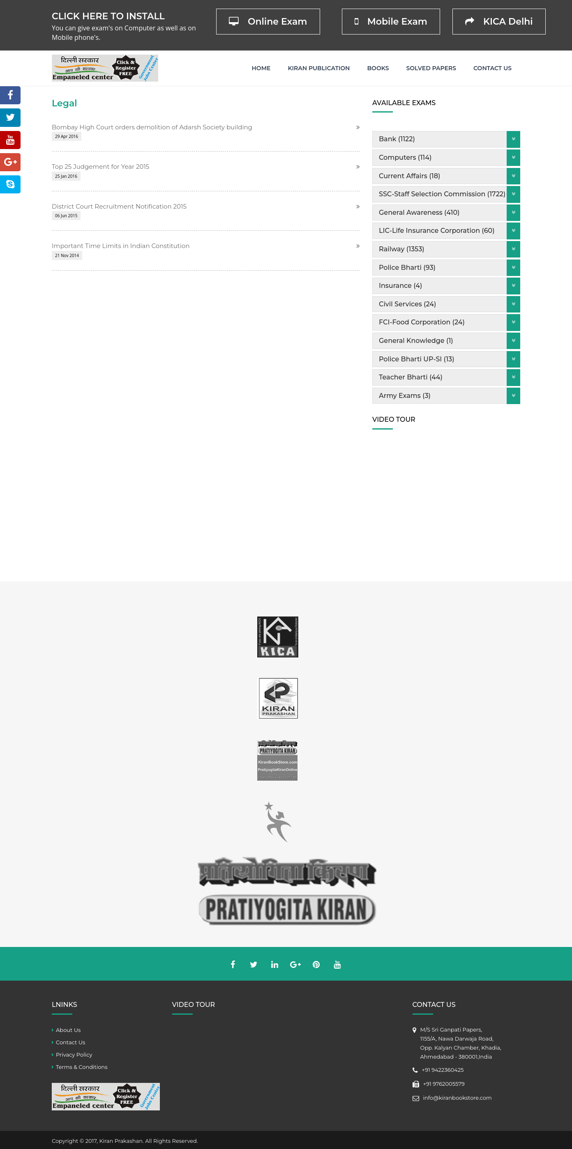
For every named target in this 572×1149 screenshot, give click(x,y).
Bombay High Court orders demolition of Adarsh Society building (152, 127)
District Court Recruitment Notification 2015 (119, 206)
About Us (68, 1030)
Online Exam (268, 21)
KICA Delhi (499, 21)
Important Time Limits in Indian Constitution (121, 246)
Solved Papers (431, 68)
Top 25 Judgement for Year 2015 (100, 166)
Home (261, 68)
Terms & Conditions (81, 1067)
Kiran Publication (319, 68)
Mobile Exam (391, 21)
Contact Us (492, 68)
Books (378, 68)
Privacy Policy (74, 1054)
